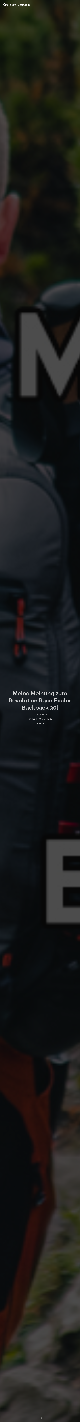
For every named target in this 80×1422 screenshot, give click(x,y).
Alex (41, 723)
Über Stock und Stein (16, 4)
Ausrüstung (45, 718)
